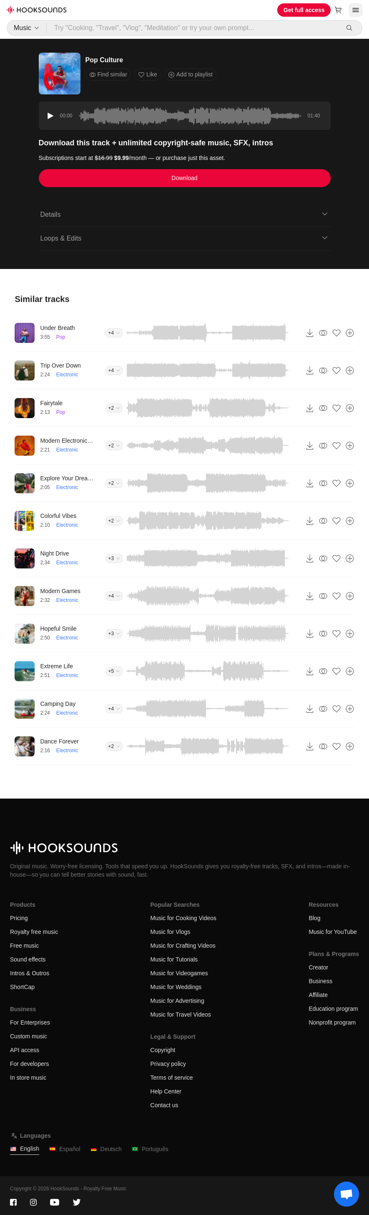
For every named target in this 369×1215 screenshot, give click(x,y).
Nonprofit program (332, 1022)
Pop (60, 337)
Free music (24, 945)
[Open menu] (355, 10)
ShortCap (22, 987)
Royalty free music (34, 931)
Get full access (304, 10)
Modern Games (60, 591)
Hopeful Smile (58, 628)
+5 (114, 671)
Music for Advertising (177, 1000)
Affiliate (318, 995)
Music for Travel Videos (181, 1014)
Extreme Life (56, 666)
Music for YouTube (332, 931)
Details (184, 214)
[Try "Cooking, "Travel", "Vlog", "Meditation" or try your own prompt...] (193, 28)
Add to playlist (190, 74)
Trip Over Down (60, 365)
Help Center (166, 1091)
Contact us (164, 1105)
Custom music (28, 1036)
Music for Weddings (176, 987)
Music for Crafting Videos (183, 945)
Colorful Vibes (58, 515)
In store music (28, 1077)
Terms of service (172, 1077)
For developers (29, 1063)
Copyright (163, 1050)
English (24, 1148)
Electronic (67, 375)
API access (24, 1050)
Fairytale (51, 403)
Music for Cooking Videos (183, 918)
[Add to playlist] (349, 332)
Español (64, 1149)
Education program (333, 1008)
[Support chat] (346, 1194)
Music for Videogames (179, 973)
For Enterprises (30, 1022)
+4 (114, 333)
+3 (114, 558)
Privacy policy (168, 1063)
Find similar (108, 74)
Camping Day (57, 703)
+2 (114, 408)
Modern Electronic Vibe (67, 440)
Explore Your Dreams (67, 478)
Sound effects (27, 959)
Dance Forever (59, 741)
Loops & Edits (184, 237)
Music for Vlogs (171, 931)
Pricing (19, 918)
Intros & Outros (29, 973)
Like (147, 74)
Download (184, 178)
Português (150, 1149)
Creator (318, 967)
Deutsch (106, 1149)
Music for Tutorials (174, 959)
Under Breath (57, 328)
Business (320, 981)
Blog (314, 918)
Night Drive (54, 553)
